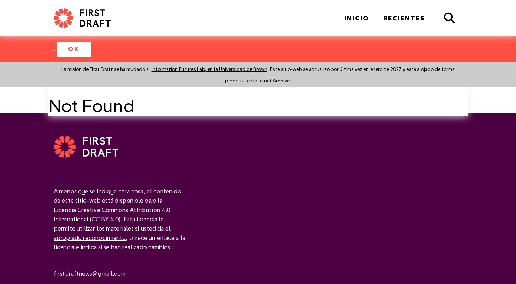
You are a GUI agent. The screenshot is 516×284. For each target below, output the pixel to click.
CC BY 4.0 (105, 219)
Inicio (356, 18)
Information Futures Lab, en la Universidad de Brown (209, 69)
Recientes (404, 18)
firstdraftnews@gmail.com (89, 273)
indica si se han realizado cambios (125, 247)
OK (73, 48)
